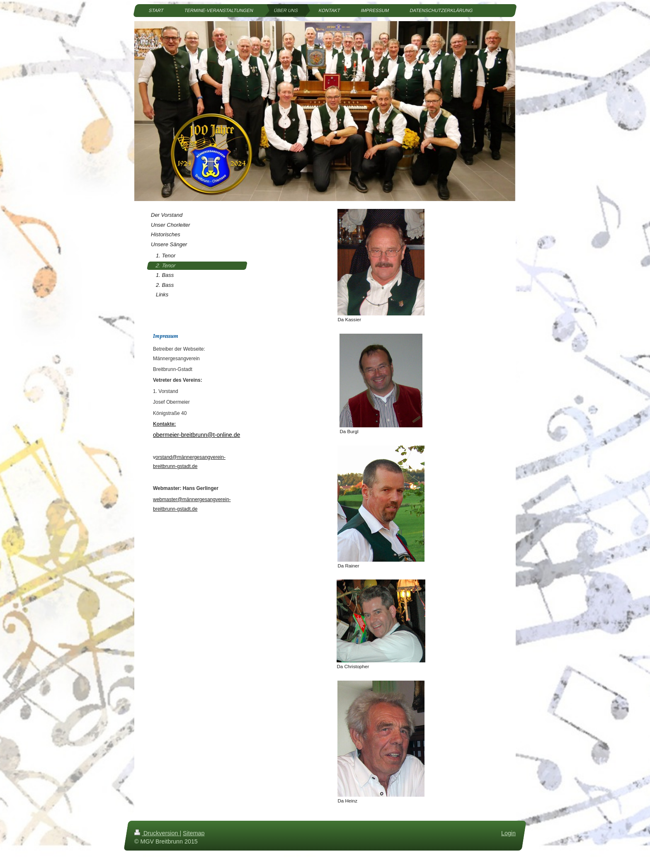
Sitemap (193, 833)
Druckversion (156, 833)
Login (508, 833)
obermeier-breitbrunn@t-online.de (196, 435)
